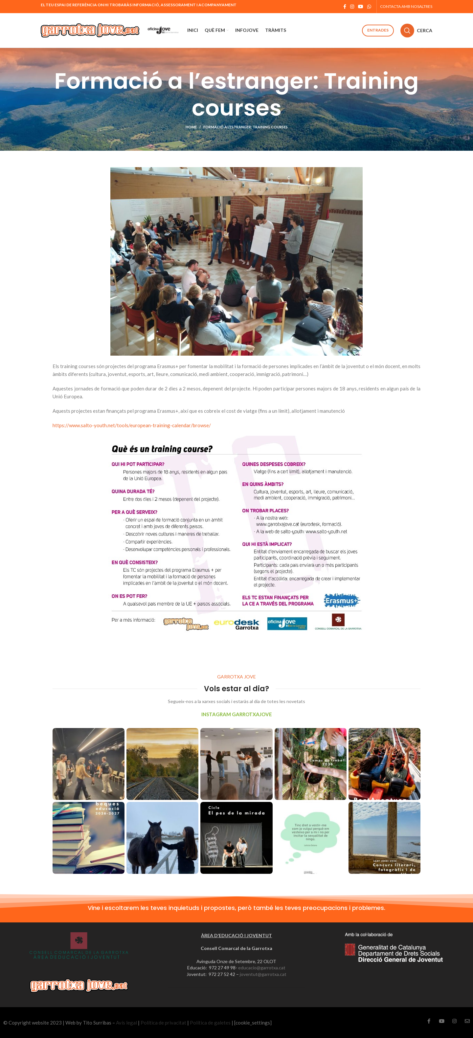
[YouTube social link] (360, 6)
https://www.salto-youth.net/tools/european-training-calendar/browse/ (132, 425)
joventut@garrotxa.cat (263, 974)
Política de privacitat (163, 1023)
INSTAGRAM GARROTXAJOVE (236, 714)
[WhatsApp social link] (369, 6)
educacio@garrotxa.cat (261, 967)
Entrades (378, 30)
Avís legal (126, 1023)
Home (191, 127)
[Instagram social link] (352, 6)
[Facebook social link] (344, 6)
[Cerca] (416, 30)
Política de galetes (210, 1023)
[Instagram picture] (88, 764)
